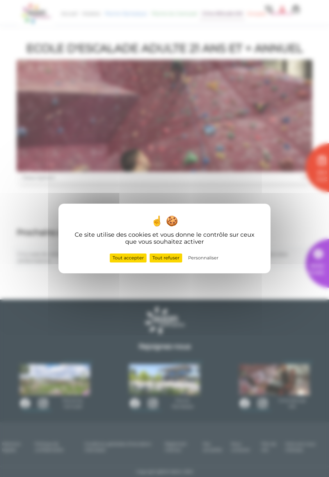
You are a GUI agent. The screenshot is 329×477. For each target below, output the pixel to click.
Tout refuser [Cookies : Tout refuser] (165, 258)
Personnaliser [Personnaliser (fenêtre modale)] (203, 258)
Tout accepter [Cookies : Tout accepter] (128, 258)
